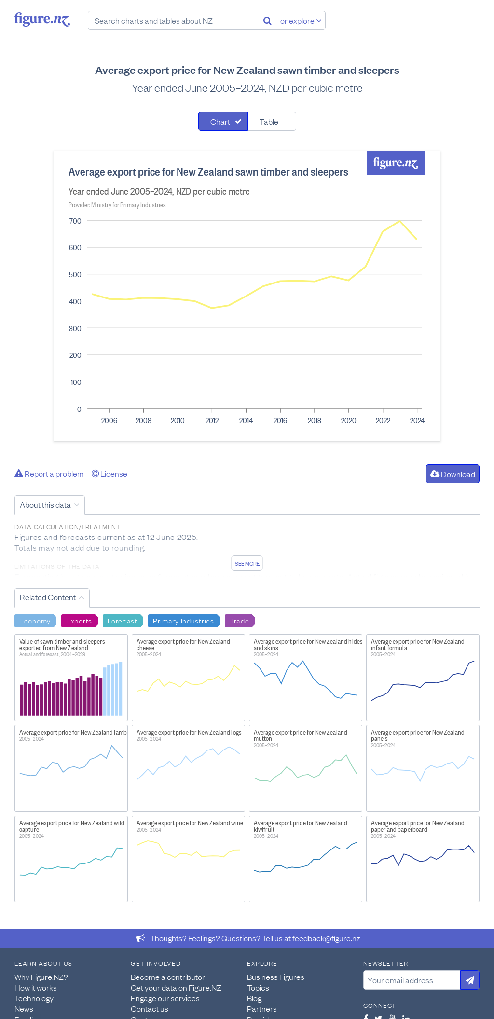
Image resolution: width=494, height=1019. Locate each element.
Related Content (48, 597)
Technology (34, 997)
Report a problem (49, 473)
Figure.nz (42, 19)
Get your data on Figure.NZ (176, 987)
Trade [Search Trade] (239, 620)
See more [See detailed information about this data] (247, 563)
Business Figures (275, 976)
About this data (45, 504)
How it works (35, 987)
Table (269, 121)
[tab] (223, 121)
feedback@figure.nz (326, 938)
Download (452, 473)
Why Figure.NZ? (41, 976)
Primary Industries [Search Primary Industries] (183, 620)
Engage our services (165, 997)
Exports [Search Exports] (79, 620)
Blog (254, 997)
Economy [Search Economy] (35, 620)
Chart (220, 121)
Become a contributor (168, 976)
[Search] (267, 20)
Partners (262, 1008)
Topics (258, 987)
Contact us (149, 1008)
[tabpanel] (247, 296)
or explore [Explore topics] (301, 20)
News (23, 1008)
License (109, 473)
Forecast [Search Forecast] (122, 620)
